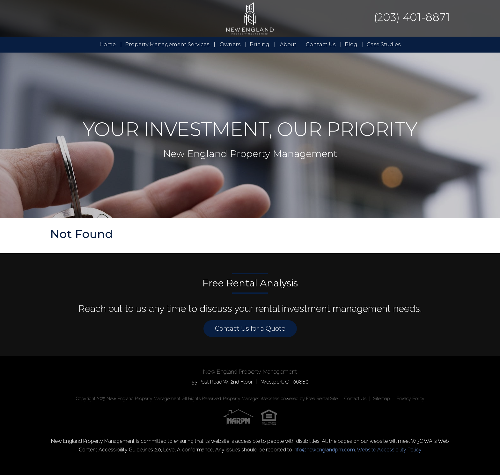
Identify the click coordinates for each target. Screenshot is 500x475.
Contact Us (320, 44)
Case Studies (384, 44)
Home (107, 44)
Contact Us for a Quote (250, 328)
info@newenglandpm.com (324, 450)
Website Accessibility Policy (389, 450)
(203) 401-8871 (412, 17)
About (288, 44)
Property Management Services (167, 44)
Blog (351, 44)
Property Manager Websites (251, 398)
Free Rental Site (322, 398)
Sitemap (381, 398)
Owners (230, 44)
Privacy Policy (410, 398)
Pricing (259, 44)
